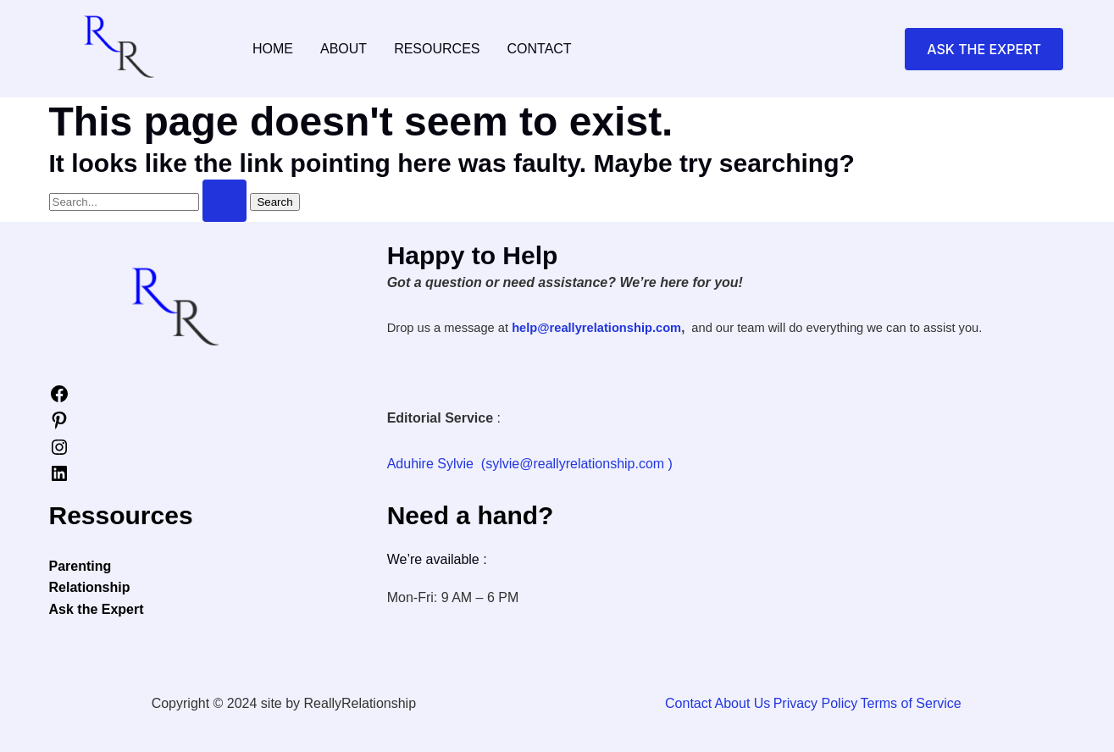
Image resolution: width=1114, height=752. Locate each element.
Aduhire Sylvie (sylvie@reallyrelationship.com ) (530, 463)
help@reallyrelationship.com (596, 328)
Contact (539, 48)
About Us (746, 703)
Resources (436, 48)
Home (272, 48)
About (343, 48)
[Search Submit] (224, 201)
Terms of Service (909, 703)
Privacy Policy (816, 703)
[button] (984, 49)
